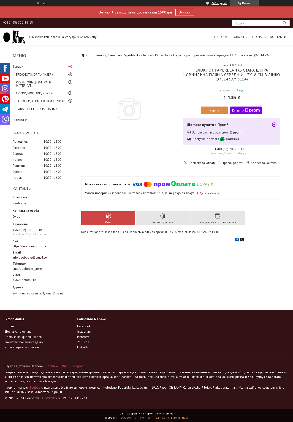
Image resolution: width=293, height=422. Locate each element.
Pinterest (83, 337)
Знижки (184, 12)
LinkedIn (83, 347)
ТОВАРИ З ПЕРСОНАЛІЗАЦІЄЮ (37, 109)
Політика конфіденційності (23, 337)
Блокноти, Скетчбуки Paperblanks (117, 55)
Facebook (83, 326)
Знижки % (20, 120)
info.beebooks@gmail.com (31, 257)
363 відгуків (219, 3)
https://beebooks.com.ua (29, 246)
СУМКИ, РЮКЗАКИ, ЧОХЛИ (34, 93)
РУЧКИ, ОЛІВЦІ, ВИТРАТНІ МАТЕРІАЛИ (34, 84)
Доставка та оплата (18, 331)
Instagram (84, 331)
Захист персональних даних (24, 342)
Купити (214, 110)
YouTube (83, 342)
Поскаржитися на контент (135, 417)
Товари (238, 37)
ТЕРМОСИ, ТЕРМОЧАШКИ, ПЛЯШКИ (40, 101)
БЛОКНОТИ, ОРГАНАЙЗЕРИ (35, 74)
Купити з (246, 110)
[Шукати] (284, 23)
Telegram (77, 366)
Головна (221, 37)
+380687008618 (58, 366)
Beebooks (36, 387)
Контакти (278, 37)
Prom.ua (168, 413)
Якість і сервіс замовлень (22, 347)
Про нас (257, 37)
